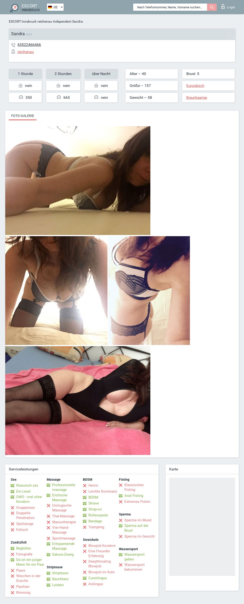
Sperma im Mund (137, 520)
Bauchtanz (60, 579)
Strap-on (95, 509)
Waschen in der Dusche (28, 578)
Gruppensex (25, 507)
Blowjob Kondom (102, 546)
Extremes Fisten (137, 501)
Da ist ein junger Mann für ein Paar (30, 562)
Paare (20, 570)
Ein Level (23, 491)
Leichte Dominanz (102, 491)
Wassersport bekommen (134, 567)
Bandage (95, 521)
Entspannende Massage (63, 546)
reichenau (44, 21)
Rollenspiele (98, 515)
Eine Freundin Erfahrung (99, 553)
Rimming (23, 592)
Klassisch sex (27, 485)
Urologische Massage (61, 507)
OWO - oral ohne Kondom (29, 499)
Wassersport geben (134, 556)
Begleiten (23, 548)
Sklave (93, 503)
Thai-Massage (63, 516)
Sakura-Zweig (63, 554)
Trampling (96, 527)
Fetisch (22, 530)
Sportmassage (63, 538)
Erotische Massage (59, 497)
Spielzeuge (24, 524)
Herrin (93, 485)
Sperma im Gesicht (139, 536)
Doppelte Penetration (25, 515)
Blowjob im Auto (101, 572)
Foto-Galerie (22, 116)
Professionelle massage (63, 487)
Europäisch (195, 86)
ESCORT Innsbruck (22, 21)
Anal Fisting (133, 496)
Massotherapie (64, 522)
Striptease (60, 573)
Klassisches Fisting (134, 487)
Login (228, 6)
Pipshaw (23, 586)
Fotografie (24, 554)
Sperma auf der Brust (136, 528)
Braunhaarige (196, 97)
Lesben (58, 585)
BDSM (93, 497)
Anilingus (95, 584)
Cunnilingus (97, 578)
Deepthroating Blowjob (99, 563)
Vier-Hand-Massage (60, 529)
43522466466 (29, 44)
